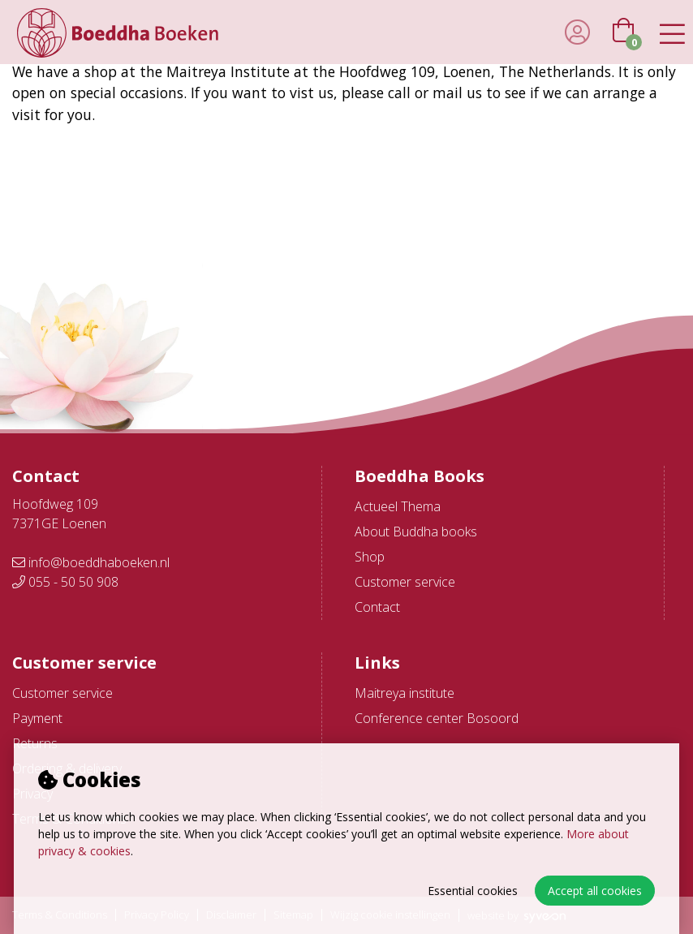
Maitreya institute (404, 693)
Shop (370, 557)
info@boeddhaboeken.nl (91, 562)
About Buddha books (416, 531)
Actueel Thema (398, 506)
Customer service (405, 582)
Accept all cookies (595, 890)
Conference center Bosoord (437, 718)
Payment (37, 718)
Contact (377, 607)
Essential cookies (473, 890)
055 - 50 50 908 (65, 582)
